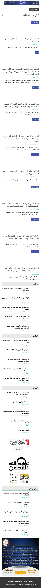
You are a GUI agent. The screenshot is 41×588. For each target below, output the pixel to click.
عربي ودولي (35, 22)
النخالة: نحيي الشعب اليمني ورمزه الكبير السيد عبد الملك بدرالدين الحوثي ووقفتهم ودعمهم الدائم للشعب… (20, 71)
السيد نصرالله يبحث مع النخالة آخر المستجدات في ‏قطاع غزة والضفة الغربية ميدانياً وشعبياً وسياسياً (20, 138)
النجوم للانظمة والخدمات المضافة (15, 584)
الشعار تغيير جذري (23, 430)
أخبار (37, 52)
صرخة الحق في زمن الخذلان (21, 402)
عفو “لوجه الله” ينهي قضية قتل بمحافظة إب (17, 350)
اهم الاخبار (36, 87)
